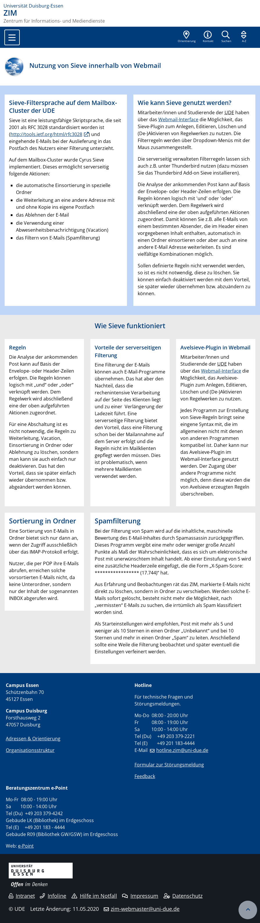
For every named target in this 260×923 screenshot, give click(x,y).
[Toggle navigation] (12, 37)
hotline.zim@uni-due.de (182, 750)
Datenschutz (183, 895)
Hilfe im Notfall (94, 895)
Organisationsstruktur (30, 750)
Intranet (22, 895)
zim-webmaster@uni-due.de (145, 908)
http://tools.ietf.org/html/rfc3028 (46, 134)
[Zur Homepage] (130, 5)
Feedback (145, 776)
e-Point (26, 846)
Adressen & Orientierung (33, 738)
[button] (208, 37)
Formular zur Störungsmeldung (169, 764)
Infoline (53, 895)
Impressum (140, 895)
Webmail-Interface (178, 119)
